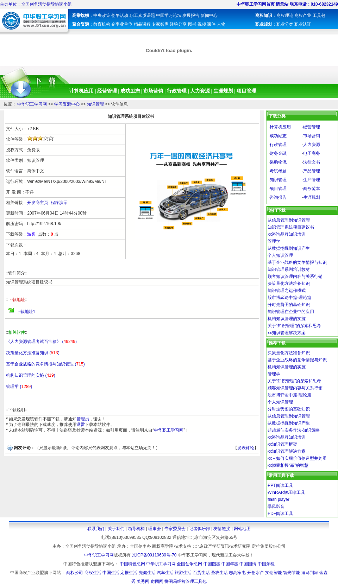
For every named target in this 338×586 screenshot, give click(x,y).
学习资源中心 (67, 104)
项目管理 (246, 91)
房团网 (157, 581)
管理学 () (19, 386)
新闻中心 (209, 15)
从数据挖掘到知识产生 (289, 248)
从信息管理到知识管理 (289, 220)
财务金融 (278, 153)
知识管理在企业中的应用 (291, 311)
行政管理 (177, 91)
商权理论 (284, 15)
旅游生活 (183, 572)
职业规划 (263, 24)
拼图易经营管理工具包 (185, 581)
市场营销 (153, 91)
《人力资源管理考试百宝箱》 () (41, 341)
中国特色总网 (132, 563)
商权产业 (302, 15)
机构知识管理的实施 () (30, 375)
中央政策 (101, 15)
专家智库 (160, 24)
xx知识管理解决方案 (287, 332)
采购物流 (278, 162)
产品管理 (311, 170)
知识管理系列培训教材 (289, 269)
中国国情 (247, 563)
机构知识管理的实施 (287, 318)
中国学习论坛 (168, 15)
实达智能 (273, 572)
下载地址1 (26, 311)
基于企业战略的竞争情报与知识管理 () (45, 364)
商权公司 (74, 572)
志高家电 (237, 572)
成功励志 (130, 91)
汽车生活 (165, 572)
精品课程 (142, 24)
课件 (211, 24)
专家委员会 (175, 528)
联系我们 (95, 528)
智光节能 (291, 572)
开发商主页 (37, 202)
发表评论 (245, 447)
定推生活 (128, 572)
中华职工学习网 (32, 104)
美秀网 (143, 581)
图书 (192, 24)
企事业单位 (121, 24)
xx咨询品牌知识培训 (287, 234)
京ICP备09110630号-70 (154, 555)
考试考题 (278, 170)
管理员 (82, 418)
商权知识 (263, 15)
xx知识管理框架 (282, 444)
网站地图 (242, 528)
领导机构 (136, 528)
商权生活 (92, 572)
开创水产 (255, 572)
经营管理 (107, 91)
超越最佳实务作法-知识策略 (294, 430)
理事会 (154, 528)
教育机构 (102, 24)
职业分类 (284, 24)
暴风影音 (276, 506)
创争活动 (119, 15)
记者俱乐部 (199, 528)
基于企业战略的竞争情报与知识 (297, 262)
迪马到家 (309, 572)
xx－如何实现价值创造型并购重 (297, 458)
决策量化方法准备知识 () (32, 352)
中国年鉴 (229, 563)
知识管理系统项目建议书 (291, 227)
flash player (278, 499)
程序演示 (59, 202)
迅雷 (80, 424)
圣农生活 (219, 572)
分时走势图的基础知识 (289, 304)
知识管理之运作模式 (287, 290)
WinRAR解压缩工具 (286, 492)
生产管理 (311, 179)
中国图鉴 (212, 563)
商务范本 (311, 188)
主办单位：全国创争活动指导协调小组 (36, 4)
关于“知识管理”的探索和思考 (294, 325)
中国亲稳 (266, 563)
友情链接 (221, 528)
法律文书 (311, 162)
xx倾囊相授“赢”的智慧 (288, 465)
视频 (202, 24)
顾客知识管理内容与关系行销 (295, 276)
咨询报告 (278, 197)
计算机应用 (82, 91)
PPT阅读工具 (280, 485)
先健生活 (147, 572)
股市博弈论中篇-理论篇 (289, 297)
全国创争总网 (189, 563)
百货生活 (201, 572)
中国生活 (110, 572)
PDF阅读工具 (280, 513)
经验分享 (178, 24)
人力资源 (200, 91)
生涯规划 (223, 91)
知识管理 (95, 104)
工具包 (319, 15)
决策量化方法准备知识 (289, 283)
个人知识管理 (280, 255)
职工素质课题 (142, 15)
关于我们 (116, 528)
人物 (221, 24)
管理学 (274, 241)
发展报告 (190, 15)
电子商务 (311, 153)
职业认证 (302, 24)
